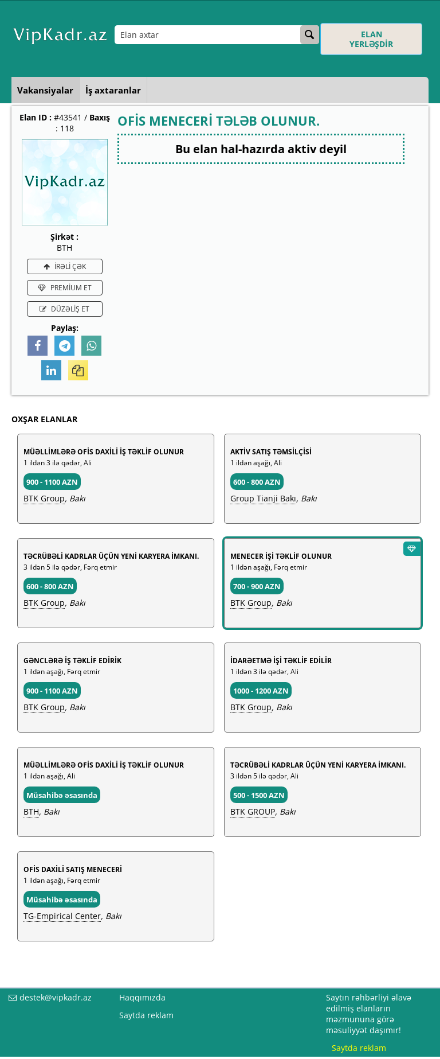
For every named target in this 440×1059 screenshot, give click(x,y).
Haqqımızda (142, 997)
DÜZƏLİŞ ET (64, 309)
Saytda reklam (146, 1015)
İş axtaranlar (113, 90)
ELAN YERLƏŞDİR (371, 39)
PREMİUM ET (65, 288)
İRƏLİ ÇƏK (65, 266)
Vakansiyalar (45, 90)
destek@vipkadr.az (55, 997)
